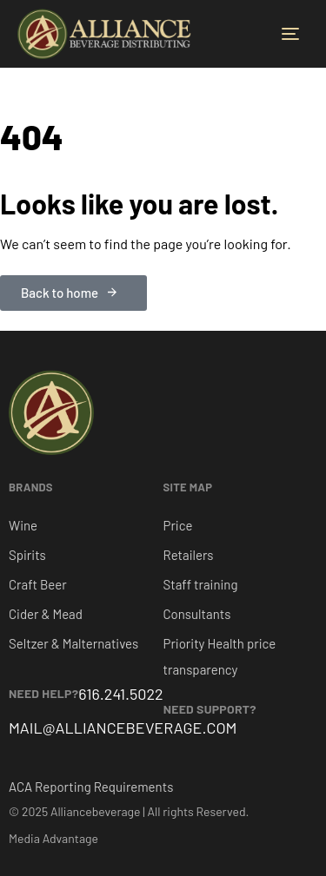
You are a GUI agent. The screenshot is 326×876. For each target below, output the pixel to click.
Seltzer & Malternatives (73, 643)
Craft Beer (38, 584)
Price (178, 525)
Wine (23, 525)
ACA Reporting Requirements (91, 786)
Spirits (27, 555)
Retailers (188, 555)
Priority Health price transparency (219, 656)
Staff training (200, 584)
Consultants (197, 614)
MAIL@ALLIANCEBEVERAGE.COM (123, 727)
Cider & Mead (46, 614)
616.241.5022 (120, 693)
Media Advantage (53, 838)
